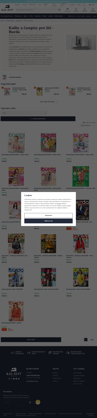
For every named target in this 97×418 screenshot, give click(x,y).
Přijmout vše (48, 221)
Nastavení (48, 215)
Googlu (58, 204)
